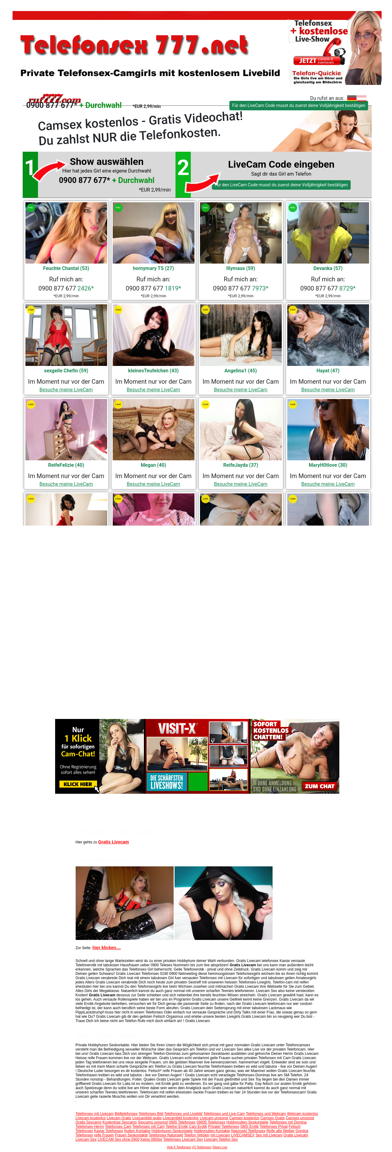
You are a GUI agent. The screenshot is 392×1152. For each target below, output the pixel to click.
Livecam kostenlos (91, 1118)
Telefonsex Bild (150, 1114)
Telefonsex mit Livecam (95, 1114)
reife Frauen (104, 1135)
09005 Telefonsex (211, 1122)
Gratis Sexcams (89, 1122)
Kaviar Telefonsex (108, 1131)
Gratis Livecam (113, 841)
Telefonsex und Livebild (183, 1114)
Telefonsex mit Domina (288, 1122)
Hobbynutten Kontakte (212, 1131)
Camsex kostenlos (244, 1118)
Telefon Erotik (177, 1126)
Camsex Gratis (272, 1118)
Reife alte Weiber (280, 1131)
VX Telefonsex (202, 1147)
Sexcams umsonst (153, 1122)
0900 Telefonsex (182, 1122)
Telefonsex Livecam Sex (183, 1139)
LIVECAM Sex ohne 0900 (119, 1139)
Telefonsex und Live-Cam (224, 1114)
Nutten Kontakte (137, 1131)
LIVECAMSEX (242, 1135)
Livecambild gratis (147, 1118)
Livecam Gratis (119, 1118)
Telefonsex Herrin (90, 1126)
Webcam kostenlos (302, 1114)
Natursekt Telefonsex (248, 1131)
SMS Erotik (249, 1126)
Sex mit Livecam (268, 1135)
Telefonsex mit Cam (148, 1126)
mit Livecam (220, 1135)
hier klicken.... (106, 947)
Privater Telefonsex (223, 1126)
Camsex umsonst (300, 1118)
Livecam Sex (86, 1139)
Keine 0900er (151, 1139)
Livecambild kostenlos (180, 1118)
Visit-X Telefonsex (179, 1147)
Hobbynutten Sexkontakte (247, 1122)
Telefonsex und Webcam (266, 1114)
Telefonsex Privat (274, 1126)
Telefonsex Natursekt (166, 1135)
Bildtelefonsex (126, 1114)
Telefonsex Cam (118, 1126)
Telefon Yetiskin (196, 1135)
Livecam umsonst (214, 1118)
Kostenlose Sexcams (120, 1122)
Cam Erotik (198, 1126)
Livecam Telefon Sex (221, 1139)
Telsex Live (219, 1147)
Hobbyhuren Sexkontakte (172, 1131)
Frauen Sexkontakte (131, 1135)
